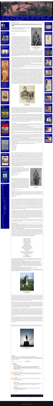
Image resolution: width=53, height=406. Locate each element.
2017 (3, 195)
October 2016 (5, 202)
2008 (3, 224)
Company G (37, 18)
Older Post (40, 395)
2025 (3, 186)
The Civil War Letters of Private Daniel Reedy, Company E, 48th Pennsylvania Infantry (17, 16)
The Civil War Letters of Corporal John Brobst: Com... (38, 16)
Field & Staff (49, 16)
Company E (27, 18)
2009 (3, 223)
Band (3, 18)
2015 (3, 215)
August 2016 (4, 204)
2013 (3, 218)
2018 (3, 194)
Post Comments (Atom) (29, 398)
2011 (3, 220)
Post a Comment (15, 391)
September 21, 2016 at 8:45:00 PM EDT (19, 375)
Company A (7, 18)
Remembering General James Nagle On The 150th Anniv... (4, 208)
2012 (3, 219)
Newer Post (13, 395)
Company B (12, 18)
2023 (3, 189)
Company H (43, 18)
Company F (32, 18)
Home (3, 16)
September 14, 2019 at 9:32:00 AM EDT (19, 380)
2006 (3, 227)
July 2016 (4, 211)
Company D (22, 18)
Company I (48, 18)
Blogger (32, 404)
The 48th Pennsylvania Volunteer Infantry (18, 3)
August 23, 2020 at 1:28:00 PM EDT (18, 385)
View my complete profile (4, 29)
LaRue (14, 377)
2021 (3, 190)
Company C (17, 18)
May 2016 (4, 212)
